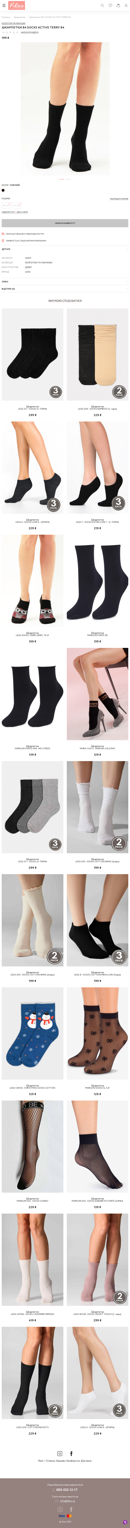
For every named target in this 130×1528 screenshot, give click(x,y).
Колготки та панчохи (13, 23)
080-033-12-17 (66, 1490)
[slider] (10, 32)
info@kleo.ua (67, 1501)
